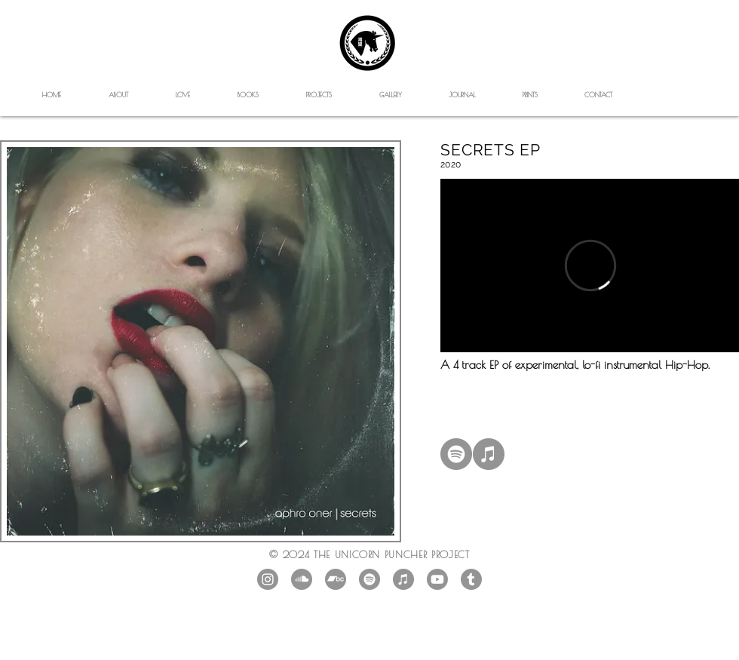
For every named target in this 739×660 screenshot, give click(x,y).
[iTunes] (488, 454)
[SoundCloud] (301, 579)
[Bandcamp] (335, 579)
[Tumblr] (471, 579)
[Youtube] (437, 579)
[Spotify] (456, 454)
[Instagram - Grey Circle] (267, 579)
